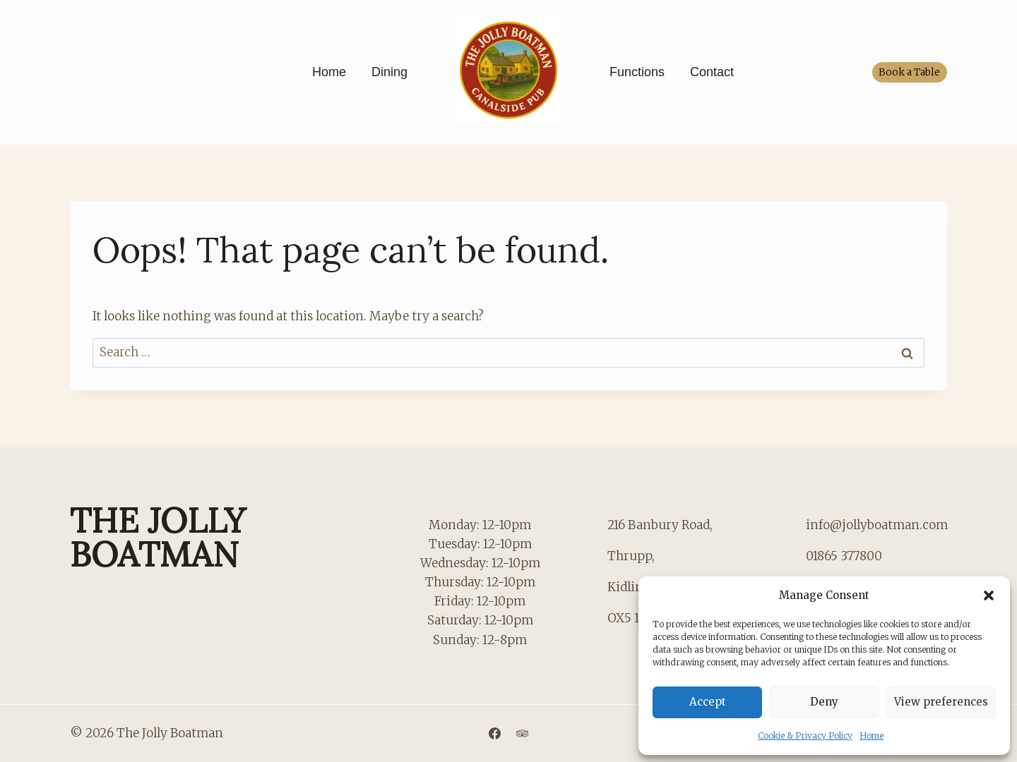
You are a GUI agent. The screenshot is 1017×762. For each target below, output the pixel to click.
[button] (989, 595)
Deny (824, 701)
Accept (707, 701)
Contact (712, 72)
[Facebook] (494, 733)
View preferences (941, 701)
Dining (389, 72)
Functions (637, 72)
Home (872, 735)
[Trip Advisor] (523, 733)
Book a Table (909, 72)
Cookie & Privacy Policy (805, 735)
